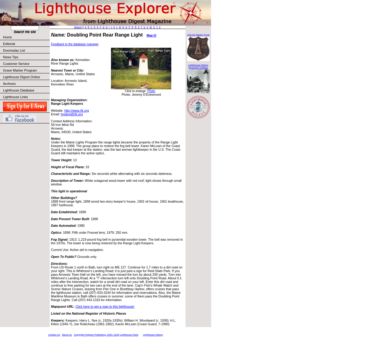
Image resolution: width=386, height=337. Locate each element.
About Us (67, 334)
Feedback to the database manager (75, 44)
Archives (9, 83)
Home (7, 37)
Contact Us (54, 334)
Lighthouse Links (15, 97)
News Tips (10, 57)
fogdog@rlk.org (72, 114)
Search (78, 27)
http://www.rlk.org (76, 110)
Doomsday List (14, 50)
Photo (151, 91)
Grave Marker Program (20, 70)
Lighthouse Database (18, 90)
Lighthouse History (153, 334)
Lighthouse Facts (129, 334)
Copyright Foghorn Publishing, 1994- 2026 (96, 334)
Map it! (151, 35)
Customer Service (26, 64)
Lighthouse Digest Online (21, 77)
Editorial (26, 44)
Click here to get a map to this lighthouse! (104, 306)
